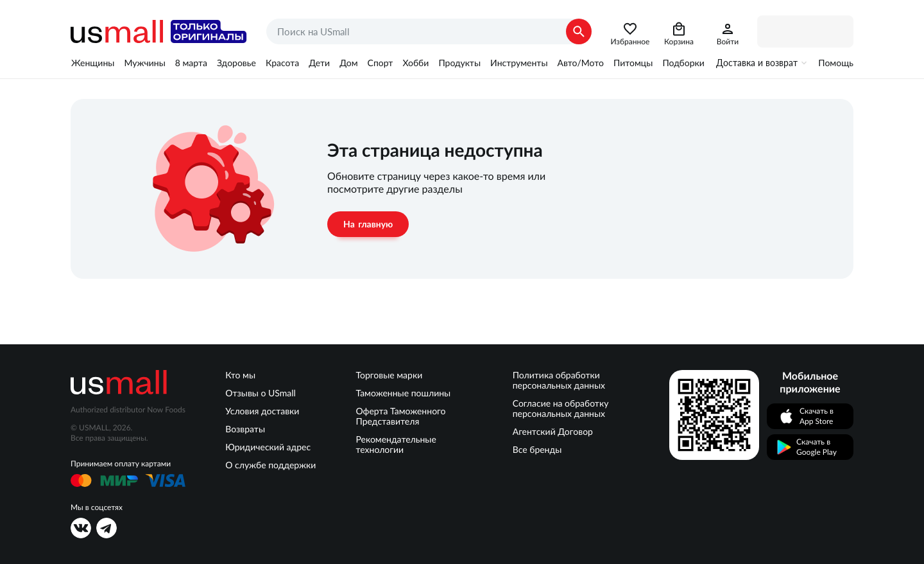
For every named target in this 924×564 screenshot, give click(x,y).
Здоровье (236, 63)
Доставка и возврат (757, 63)
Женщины (92, 63)
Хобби (415, 63)
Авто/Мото (581, 63)
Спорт (380, 63)
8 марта (191, 63)
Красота (282, 63)
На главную (368, 224)
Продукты (459, 63)
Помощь (835, 63)
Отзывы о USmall (260, 393)
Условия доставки (262, 411)
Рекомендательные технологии (395, 444)
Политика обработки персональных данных (559, 380)
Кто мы (240, 375)
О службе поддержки (270, 465)
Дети (319, 63)
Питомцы (633, 63)
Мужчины (144, 63)
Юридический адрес (268, 447)
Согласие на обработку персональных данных (561, 408)
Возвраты (245, 429)
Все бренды (537, 450)
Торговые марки (388, 375)
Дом (348, 63)
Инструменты (518, 63)
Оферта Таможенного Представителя (400, 416)
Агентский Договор (553, 432)
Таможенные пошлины (402, 393)
